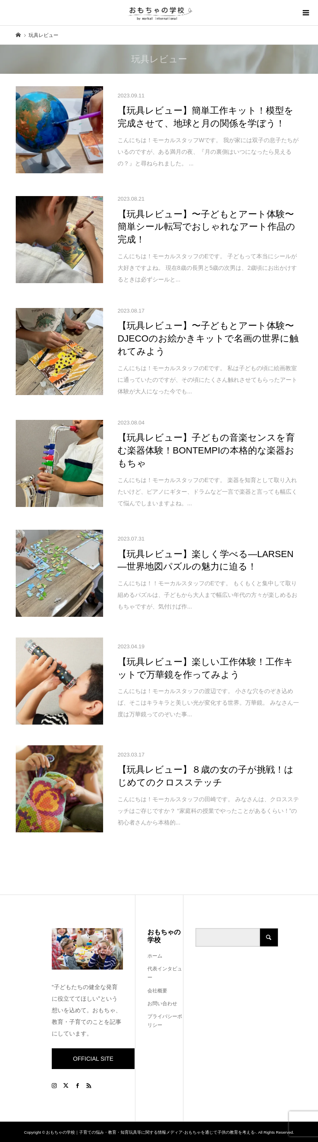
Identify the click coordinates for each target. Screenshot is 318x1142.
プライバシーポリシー (164, 1020)
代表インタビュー (164, 973)
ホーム (154, 956)
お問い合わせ (162, 1003)
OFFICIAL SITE (93, 1058)
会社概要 (157, 991)
